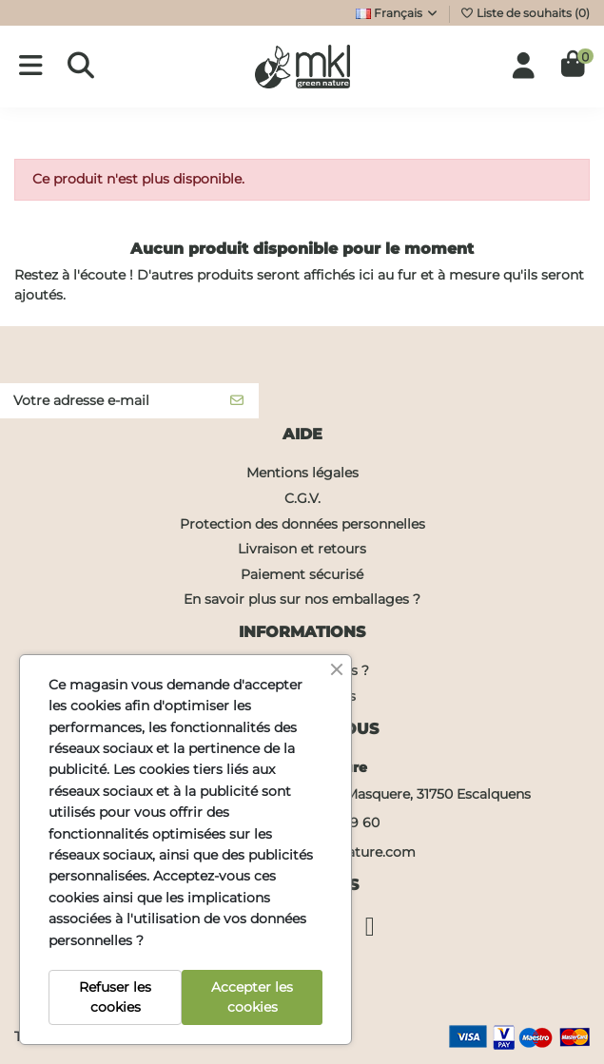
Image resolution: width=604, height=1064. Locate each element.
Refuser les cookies (115, 997)
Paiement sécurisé (302, 574)
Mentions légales (302, 472)
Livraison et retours (302, 548)
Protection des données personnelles (302, 523)
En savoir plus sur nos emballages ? (302, 599)
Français (397, 13)
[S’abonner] (237, 401)
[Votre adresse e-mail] (107, 401)
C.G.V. (302, 498)
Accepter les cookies (252, 997)
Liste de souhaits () (524, 13)
